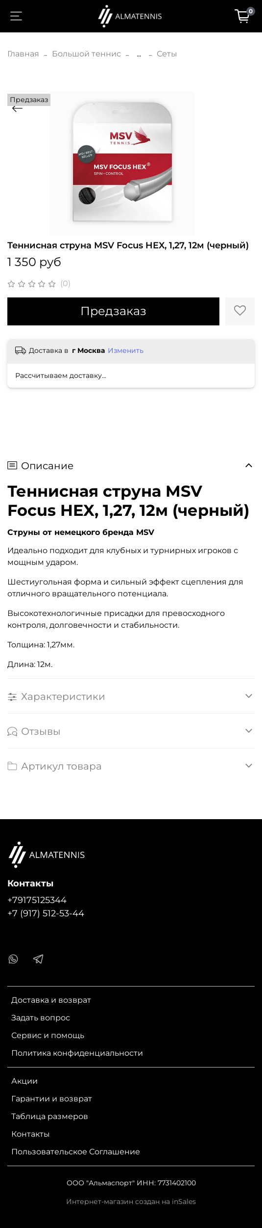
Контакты (30, 1134)
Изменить (125, 350)
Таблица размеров (49, 1116)
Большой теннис (86, 53)
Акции (24, 1081)
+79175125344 (37, 900)
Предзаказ (113, 311)
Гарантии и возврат (51, 1098)
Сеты (167, 53)
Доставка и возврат (51, 1000)
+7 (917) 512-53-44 (45, 913)
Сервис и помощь (47, 1035)
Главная (23, 53)
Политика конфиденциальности (77, 1053)
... (139, 54)
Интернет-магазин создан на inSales (131, 1201)
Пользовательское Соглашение (75, 1151)
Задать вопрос (40, 1017)
